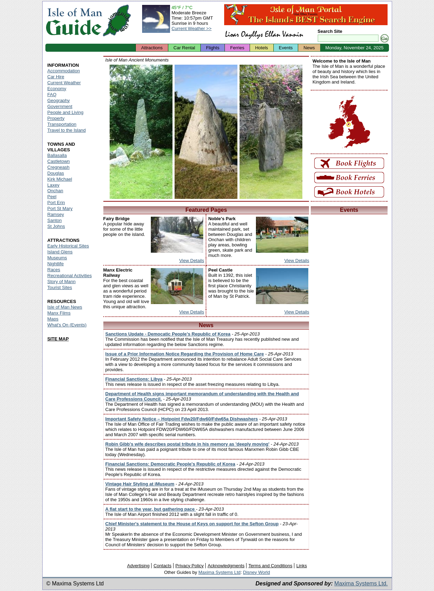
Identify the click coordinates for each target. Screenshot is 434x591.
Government (60, 106)
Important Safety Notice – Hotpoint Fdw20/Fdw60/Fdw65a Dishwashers (181, 418)
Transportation (61, 124)
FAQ (52, 94)
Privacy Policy (189, 565)
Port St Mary (60, 208)
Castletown (58, 161)
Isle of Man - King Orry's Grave (141, 132)
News (309, 47)
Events (286, 47)
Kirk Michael (59, 179)
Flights (212, 47)
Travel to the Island (66, 130)
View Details (191, 260)
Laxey (53, 185)
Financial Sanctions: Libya (134, 379)
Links (301, 565)
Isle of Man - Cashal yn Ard (206, 132)
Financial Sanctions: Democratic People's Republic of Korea (170, 464)
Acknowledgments (226, 565)
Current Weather (64, 82)
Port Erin (56, 202)
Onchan (55, 190)
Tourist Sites (59, 287)
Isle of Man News (64, 307)
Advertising (138, 565)
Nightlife (55, 263)
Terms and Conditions (271, 565)
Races (53, 269)
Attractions (151, 47)
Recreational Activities (69, 275)
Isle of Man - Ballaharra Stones (271, 132)
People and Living (65, 112)
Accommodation (63, 70)
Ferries (237, 47)
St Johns (56, 226)
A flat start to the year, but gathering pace (150, 509)
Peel (52, 196)
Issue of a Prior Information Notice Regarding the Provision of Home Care (184, 353)
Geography (58, 100)
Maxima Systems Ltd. (361, 583)
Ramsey (55, 214)
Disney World (256, 572)
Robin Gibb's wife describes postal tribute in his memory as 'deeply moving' (187, 444)
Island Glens (60, 251)
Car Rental (184, 47)
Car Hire (55, 76)
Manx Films (59, 313)
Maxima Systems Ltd (219, 572)
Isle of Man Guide (73, 20)
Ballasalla (57, 155)
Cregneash (58, 167)
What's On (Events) (67, 324)
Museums (57, 257)
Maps (53, 319)
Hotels (261, 47)
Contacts (162, 565)
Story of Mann (61, 281)
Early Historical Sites (68, 245)
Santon (54, 220)
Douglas (55, 173)
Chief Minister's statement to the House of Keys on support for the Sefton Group (192, 523)
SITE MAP (58, 338)
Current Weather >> (191, 28)
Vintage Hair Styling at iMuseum (140, 484)
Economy (56, 88)
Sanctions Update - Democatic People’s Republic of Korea (168, 334)
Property (56, 118)
